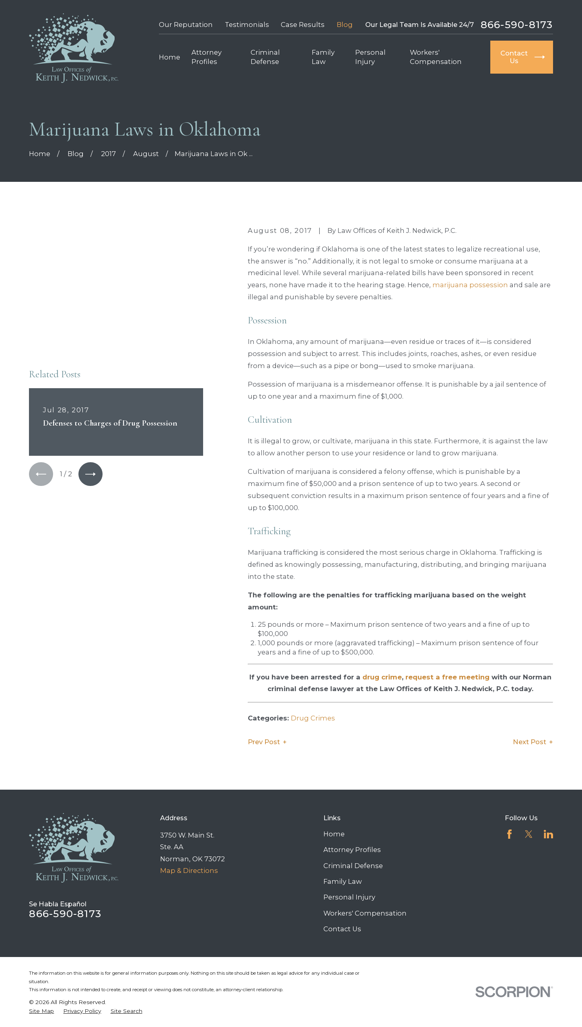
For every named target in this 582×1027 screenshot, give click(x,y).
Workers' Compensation (365, 913)
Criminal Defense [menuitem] (265, 57)
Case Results (303, 25)
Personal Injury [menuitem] (370, 57)
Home (334, 834)
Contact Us (342, 929)
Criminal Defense (353, 866)
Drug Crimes (313, 718)
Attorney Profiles (352, 850)
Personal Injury (349, 897)
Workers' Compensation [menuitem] (436, 57)
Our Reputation (186, 25)
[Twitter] (528, 834)
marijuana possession (470, 285)
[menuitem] (41, 1011)
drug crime (382, 677)
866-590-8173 (517, 25)
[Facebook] (509, 834)
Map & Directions (189, 870)
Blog (345, 25)
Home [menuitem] (169, 57)
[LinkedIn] (548, 834)
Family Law (342, 881)
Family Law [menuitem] (323, 57)
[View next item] (90, 358)
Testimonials (247, 25)
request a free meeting (447, 677)
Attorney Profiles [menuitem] (206, 57)
